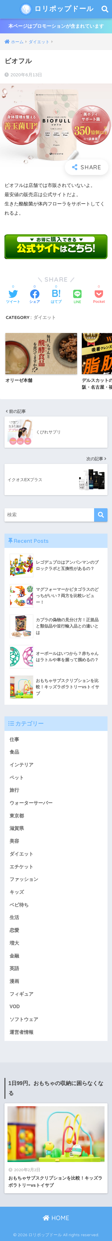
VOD (15, 1006)
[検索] (101, 515)
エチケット (21, 866)
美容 (14, 841)
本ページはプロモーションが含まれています (56, 26)
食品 (14, 751)
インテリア (21, 764)
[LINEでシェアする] (77, 297)
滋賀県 (17, 828)
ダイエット (44, 317)
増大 (14, 943)
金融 (14, 955)
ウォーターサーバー (31, 802)
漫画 (14, 981)
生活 (14, 917)
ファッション (24, 879)
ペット (17, 777)
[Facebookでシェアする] (34, 297)
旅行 (14, 790)
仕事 (14, 739)
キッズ (17, 892)
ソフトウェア (24, 1019)
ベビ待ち (19, 904)
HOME (56, 1218)
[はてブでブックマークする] (56, 297)
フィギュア (21, 994)
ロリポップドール (57, 9)
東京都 (17, 815)
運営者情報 (21, 1032)
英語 (14, 968)
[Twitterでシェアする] (13, 297)
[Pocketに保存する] (99, 297)
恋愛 (14, 930)
